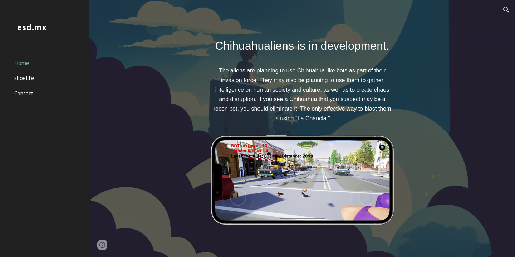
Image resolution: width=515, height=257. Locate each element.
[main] (302, 83)
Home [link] (21, 62)
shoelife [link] (24, 77)
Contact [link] (24, 93)
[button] (506, 10)
